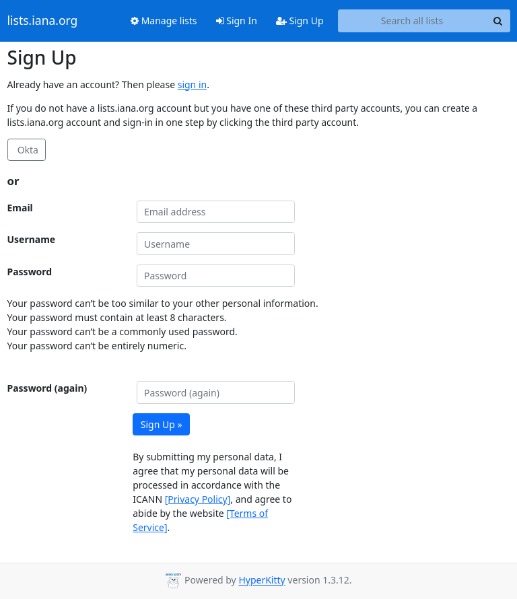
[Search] (498, 20)
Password (30, 271)
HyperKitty (261, 580)
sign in (192, 84)
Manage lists (164, 20)
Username (31, 239)
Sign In (236, 20)
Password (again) (47, 388)
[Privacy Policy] (198, 499)
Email (20, 207)
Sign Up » (161, 424)
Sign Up (300, 20)
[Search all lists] (412, 20)
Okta (26, 149)
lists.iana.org (42, 21)
